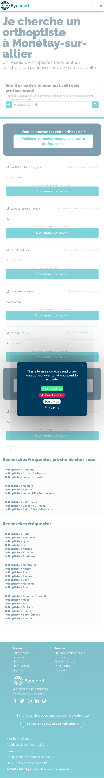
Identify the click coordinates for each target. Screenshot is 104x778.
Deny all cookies (52, 395)
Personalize (52, 401)
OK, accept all (52, 388)
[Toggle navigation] (101, 5)
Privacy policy (52, 407)
